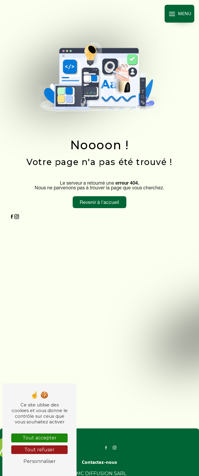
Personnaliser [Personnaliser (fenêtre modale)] (39, 461)
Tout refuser (39, 450)
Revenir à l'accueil (99, 202)
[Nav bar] (179, 14)
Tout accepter (40, 438)
